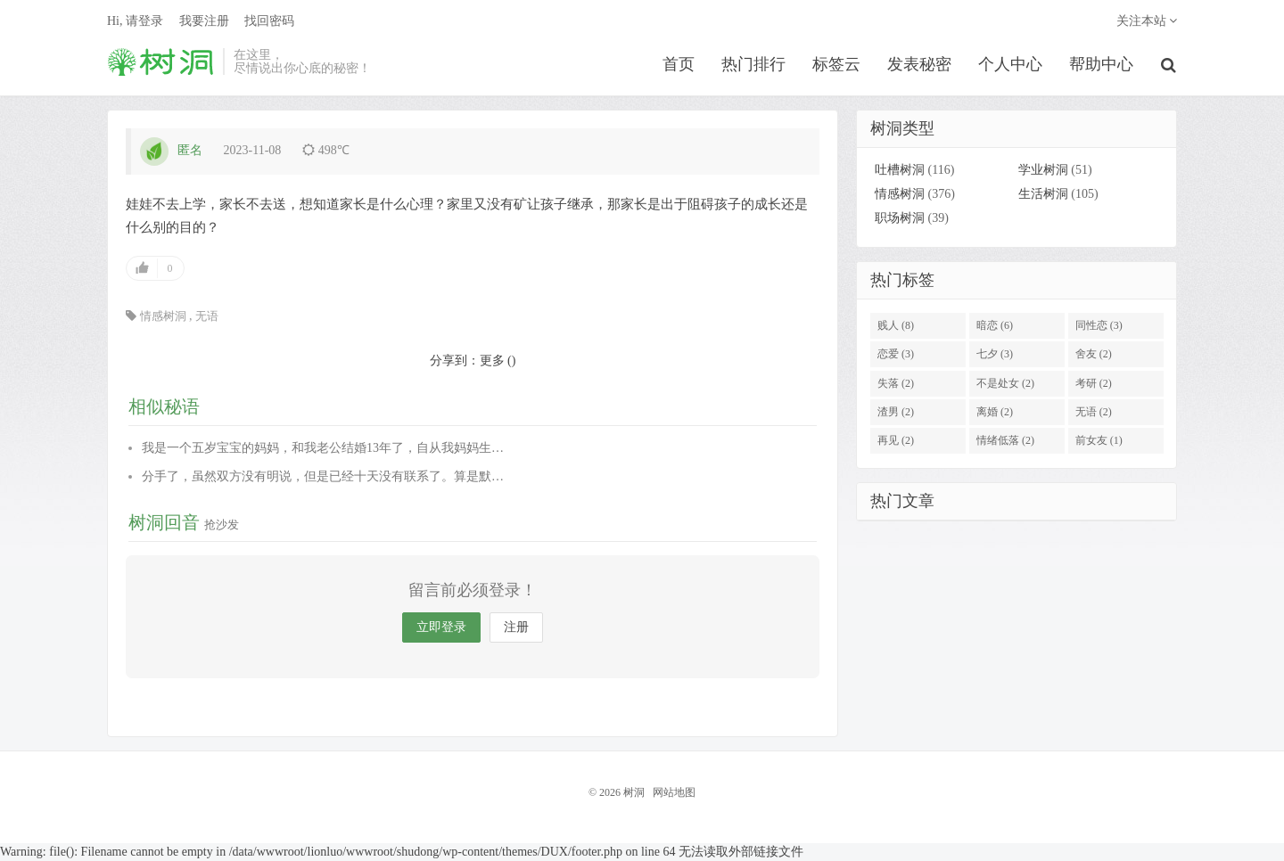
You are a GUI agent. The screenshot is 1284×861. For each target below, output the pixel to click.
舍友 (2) (1093, 354)
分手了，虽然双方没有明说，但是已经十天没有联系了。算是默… (323, 476)
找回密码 (269, 22)
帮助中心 (1102, 66)
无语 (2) (1093, 412)
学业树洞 (1043, 170)
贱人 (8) (895, 325)
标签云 (837, 66)
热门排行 (754, 66)
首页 (679, 66)
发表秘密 (920, 66)
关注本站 (1147, 22)
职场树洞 (900, 219)
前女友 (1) (1099, 441)
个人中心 (1011, 66)
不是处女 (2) (1005, 383)
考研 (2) (1093, 383)
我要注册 (204, 22)
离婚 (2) (994, 412)
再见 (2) (895, 441)
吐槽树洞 (900, 170)
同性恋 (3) (1099, 325)
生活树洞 (1043, 194)
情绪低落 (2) (1005, 441)
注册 (516, 628)
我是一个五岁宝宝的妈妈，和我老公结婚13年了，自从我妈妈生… (323, 448)
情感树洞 (163, 316)
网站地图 (674, 793)
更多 (492, 360)
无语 (206, 316)
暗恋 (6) (994, 325)
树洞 (160, 63)
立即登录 (441, 628)
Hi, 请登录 (135, 22)
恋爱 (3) (895, 354)
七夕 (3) (994, 354)
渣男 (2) (895, 412)
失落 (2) (895, 383)
